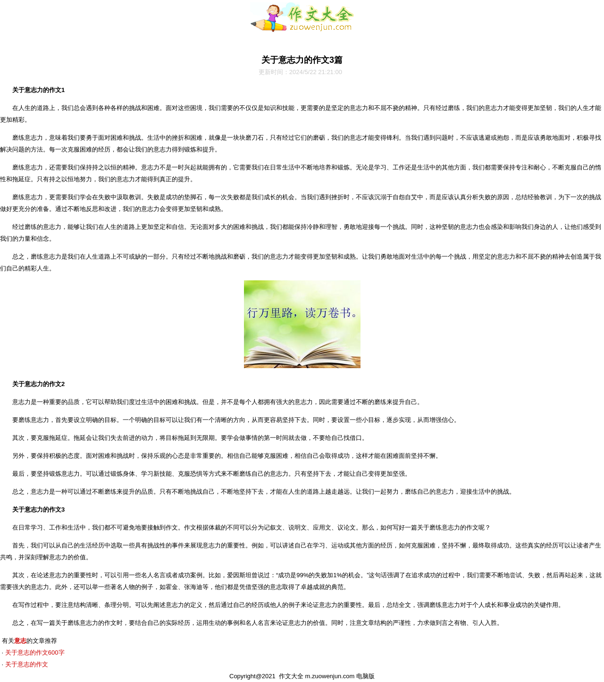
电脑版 (365, 676)
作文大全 (291, 676)
